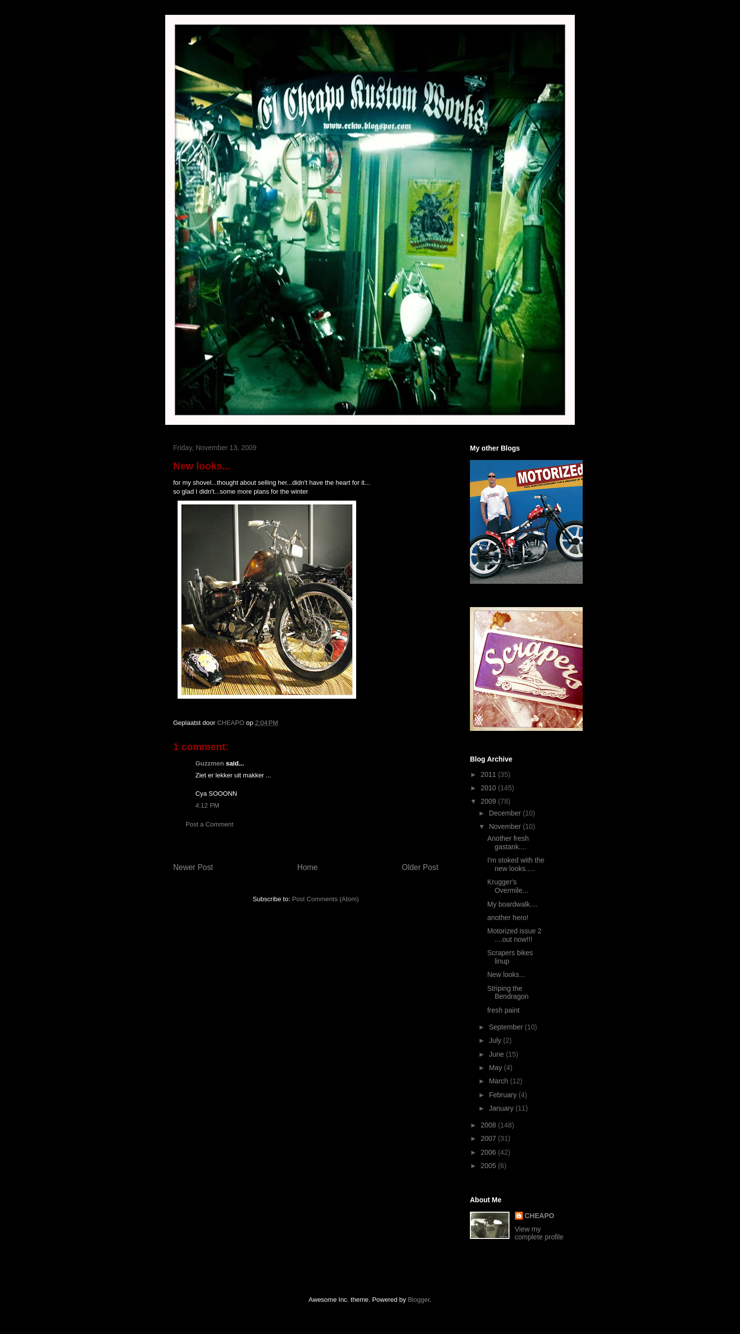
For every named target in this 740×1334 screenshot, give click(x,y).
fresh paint (503, 1010)
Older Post (420, 867)
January (502, 1108)
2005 (489, 1166)
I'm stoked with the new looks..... (516, 864)
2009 (489, 801)
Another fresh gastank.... (508, 842)
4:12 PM (207, 805)
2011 (489, 774)
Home (307, 867)
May (496, 1068)
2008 (489, 1125)
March (499, 1081)
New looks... (506, 974)
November (505, 826)
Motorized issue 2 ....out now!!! (514, 935)
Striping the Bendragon (508, 992)
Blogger (418, 1299)
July (496, 1040)
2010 (489, 788)
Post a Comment (209, 824)
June (497, 1054)
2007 (489, 1138)
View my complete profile (539, 1233)
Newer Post (193, 867)
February (503, 1095)
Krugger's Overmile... (507, 886)
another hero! (507, 918)
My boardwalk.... (512, 904)
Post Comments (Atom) (325, 899)
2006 (489, 1152)
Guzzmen (209, 763)
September (506, 1027)
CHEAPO (540, 1216)
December (505, 813)
